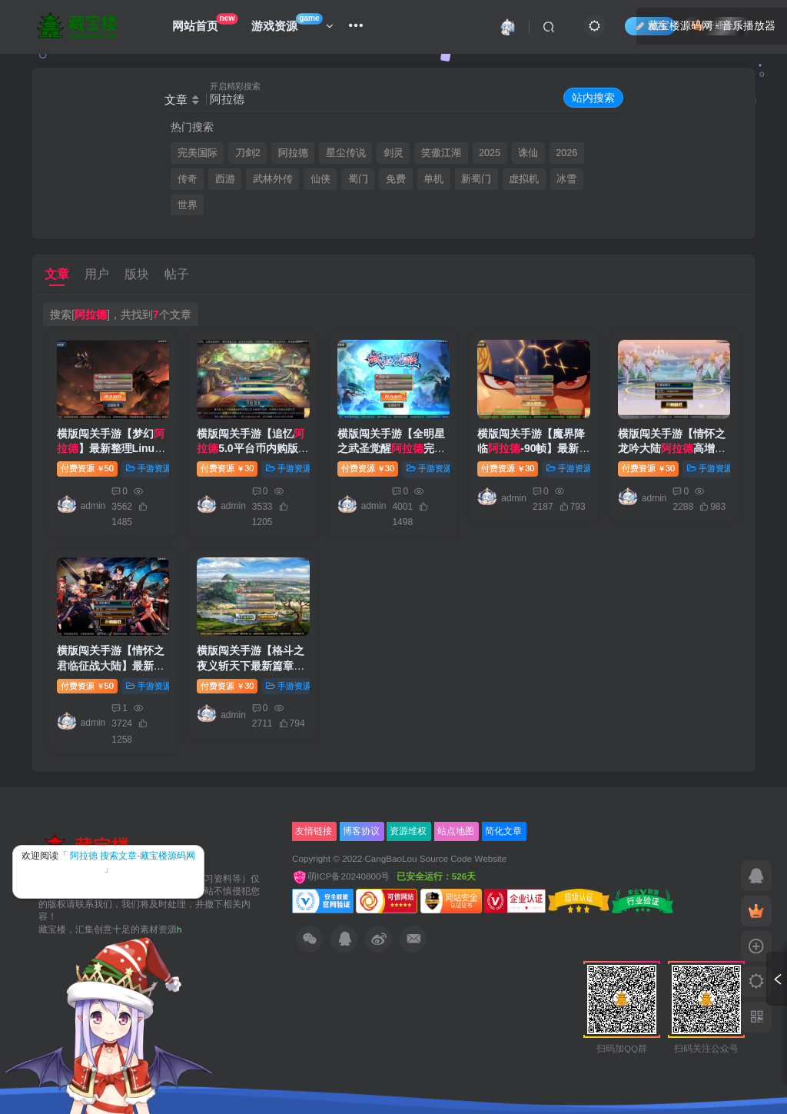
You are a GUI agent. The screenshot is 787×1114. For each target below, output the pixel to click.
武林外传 (273, 179)
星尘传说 (346, 153)
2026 (566, 153)
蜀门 (358, 179)
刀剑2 (248, 153)
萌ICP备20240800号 (342, 876)
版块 (137, 274)
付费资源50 (87, 468)
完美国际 (198, 153)
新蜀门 (476, 179)
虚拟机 (524, 179)
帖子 (176, 274)
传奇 (188, 179)
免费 (396, 179)
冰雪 (566, 179)
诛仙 (528, 153)
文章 (57, 274)
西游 (225, 179)
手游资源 (148, 468)
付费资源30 (227, 468)
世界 (188, 205)
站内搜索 (593, 97)
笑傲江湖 (441, 153)
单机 (433, 179)
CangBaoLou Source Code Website (435, 858)
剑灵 (393, 153)
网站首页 (204, 22)
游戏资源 (292, 22)
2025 (489, 153)
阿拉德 (293, 153)
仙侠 (320, 179)
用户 (97, 274)
